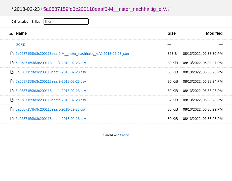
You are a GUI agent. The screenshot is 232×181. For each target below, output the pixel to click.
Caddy (124, 135)
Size (172, 33)
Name (21, 33)
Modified (214, 33)
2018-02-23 (27, 9)
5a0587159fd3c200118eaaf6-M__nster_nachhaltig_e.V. (105, 9)
